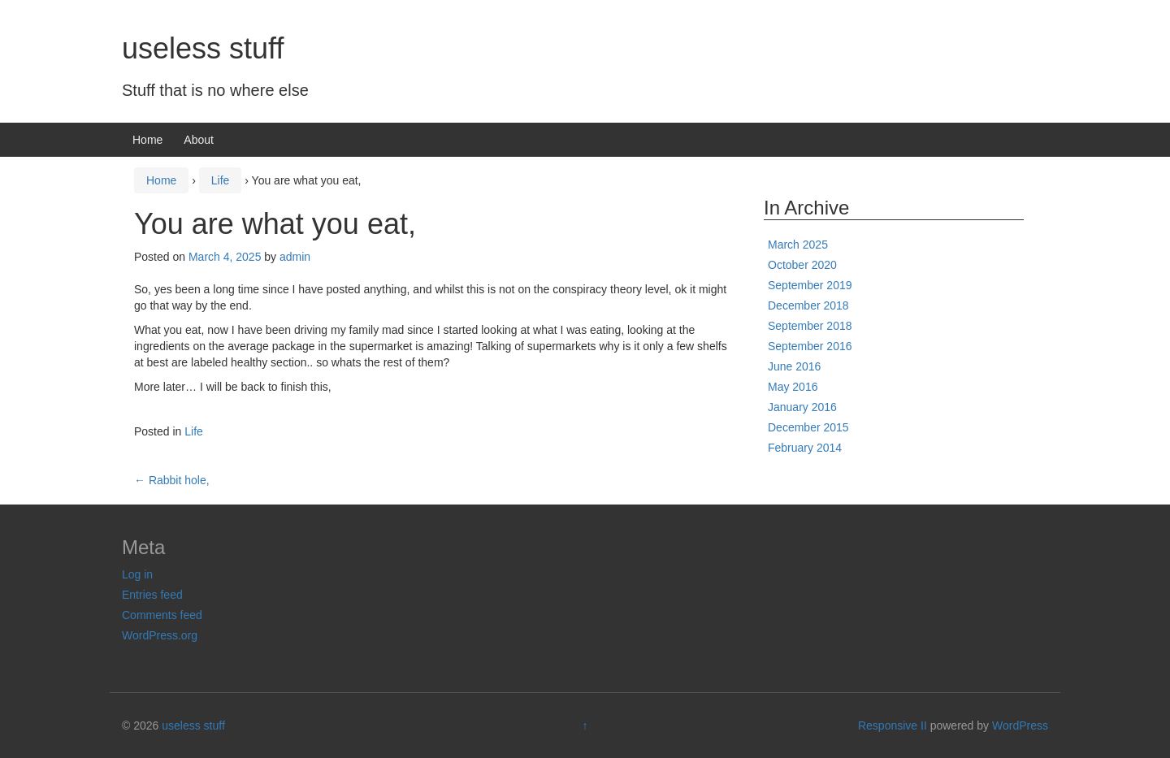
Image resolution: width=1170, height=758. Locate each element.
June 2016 (794, 366)
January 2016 (802, 407)
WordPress (1020, 725)
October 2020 (802, 264)
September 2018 (810, 325)
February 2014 (805, 447)
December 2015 (808, 427)
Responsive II (892, 725)
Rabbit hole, (172, 480)
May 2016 (792, 386)
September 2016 (810, 346)
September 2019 (810, 285)
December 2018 (808, 305)
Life (220, 180)
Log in (137, 574)
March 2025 (798, 244)
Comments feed (162, 615)
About (199, 139)
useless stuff (203, 48)
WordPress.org (159, 635)
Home (147, 139)
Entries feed (152, 594)
